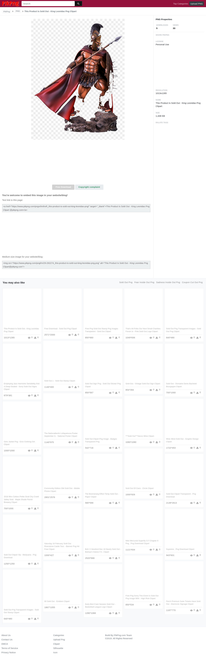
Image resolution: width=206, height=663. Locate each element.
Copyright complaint (89, 187)
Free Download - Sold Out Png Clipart (60, 329)
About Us (6, 635)
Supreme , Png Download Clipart (180, 549)
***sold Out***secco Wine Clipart (140, 436)
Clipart (56, 644)
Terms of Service (9, 648)
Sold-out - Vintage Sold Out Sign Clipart (143, 384)
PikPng (6, 11)
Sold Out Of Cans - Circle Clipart (140, 488)
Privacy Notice (8, 652)
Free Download (63, 187)
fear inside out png (144, 282)
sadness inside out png (168, 282)
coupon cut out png (192, 282)
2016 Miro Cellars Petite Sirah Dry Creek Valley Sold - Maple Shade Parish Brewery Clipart (21, 499)
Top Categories (180, 3)
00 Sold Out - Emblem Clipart (57, 601)
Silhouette (58, 648)
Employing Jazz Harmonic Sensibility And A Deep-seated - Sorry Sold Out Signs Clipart (21, 386)
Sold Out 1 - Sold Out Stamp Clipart (59, 381)
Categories (58, 635)
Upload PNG (196, 3)
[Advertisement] (77, 163)
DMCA (4, 644)
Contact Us (6, 639)
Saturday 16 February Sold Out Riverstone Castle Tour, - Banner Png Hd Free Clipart (61, 546)
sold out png (125, 282)
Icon (55, 652)
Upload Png (59, 639)
